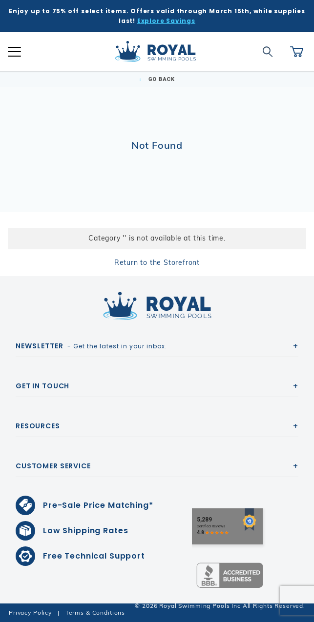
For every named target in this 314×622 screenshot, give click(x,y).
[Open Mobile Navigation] (14, 51)
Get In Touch (42, 386)
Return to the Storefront (157, 262)
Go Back (157, 79)
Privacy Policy (30, 612)
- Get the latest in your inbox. (91, 346)
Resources (38, 426)
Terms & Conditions (95, 612)
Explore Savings (166, 21)
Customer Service (53, 466)
